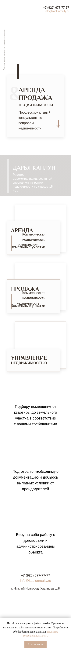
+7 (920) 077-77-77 (56, 7)
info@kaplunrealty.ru (57, 11)
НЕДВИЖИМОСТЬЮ (29, 363)
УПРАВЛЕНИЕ (29, 358)
